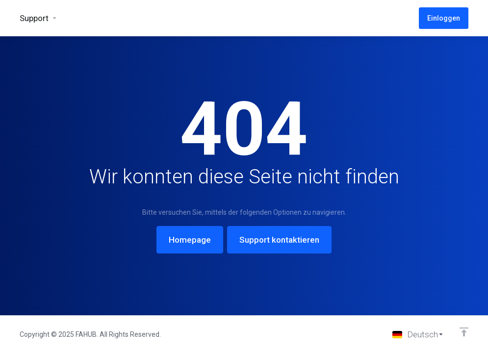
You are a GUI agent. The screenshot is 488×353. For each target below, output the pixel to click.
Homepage (190, 240)
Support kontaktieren (279, 240)
